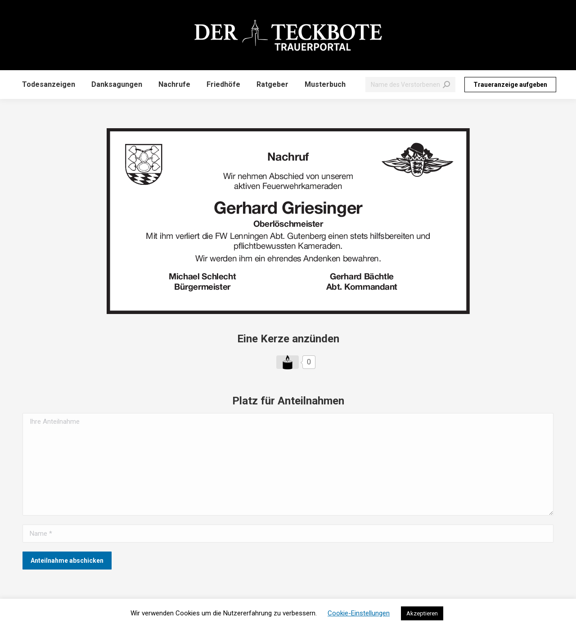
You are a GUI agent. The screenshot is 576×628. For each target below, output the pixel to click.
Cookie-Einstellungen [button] (359, 613)
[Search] (410, 84)
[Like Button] (287, 362)
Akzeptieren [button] (422, 613)
